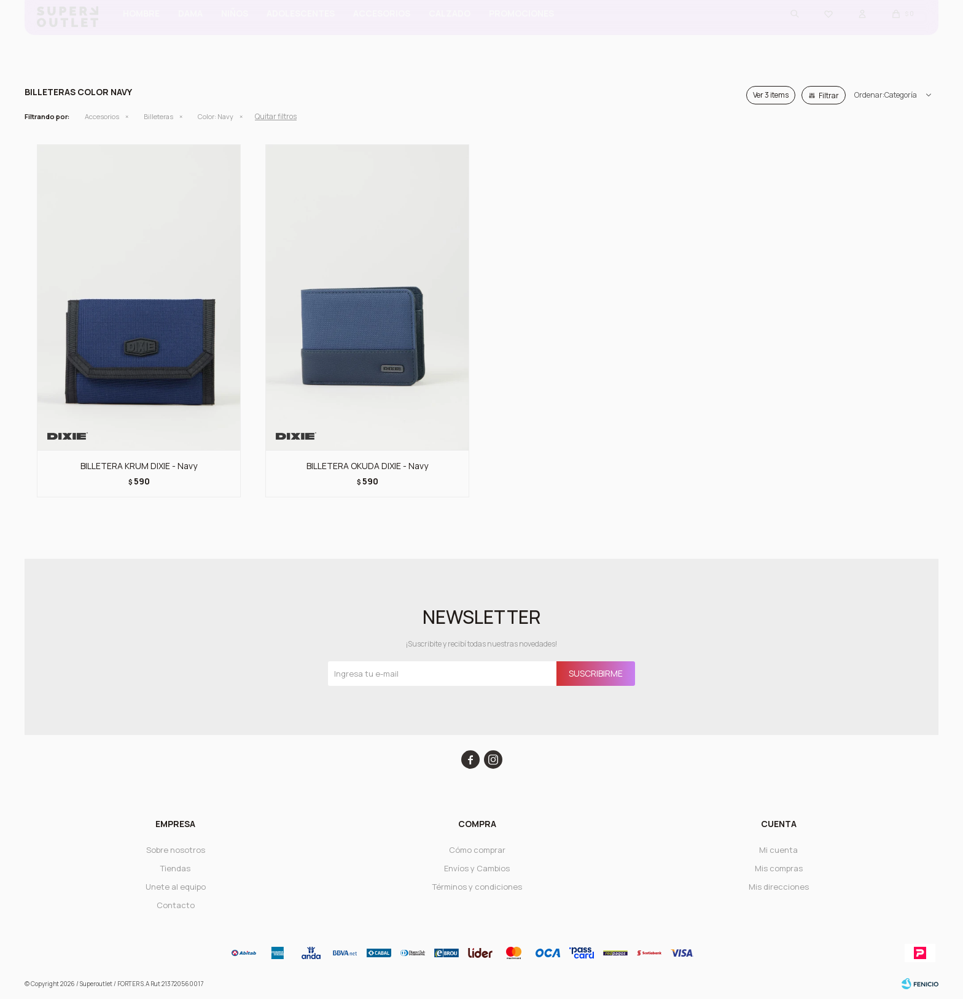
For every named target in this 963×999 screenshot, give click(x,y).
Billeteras (158, 116)
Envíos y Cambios (477, 868)
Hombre (141, 31)
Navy (215, 116)
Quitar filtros (276, 116)
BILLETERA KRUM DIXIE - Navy (138, 466)
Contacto (176, 905)
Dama (190, 31)
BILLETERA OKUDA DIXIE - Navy (367, 466)
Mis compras (779, 868)
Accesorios (381, 31)
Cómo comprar (477, 849)
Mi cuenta (778, 849)
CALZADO (449, 31)
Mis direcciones (779, 886)
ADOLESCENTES (301, 31)
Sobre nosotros (175, 849)
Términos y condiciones (477, 886)
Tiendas (175, 868)
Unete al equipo (176, 886)
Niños (234, 31)
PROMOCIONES (521, 31)
